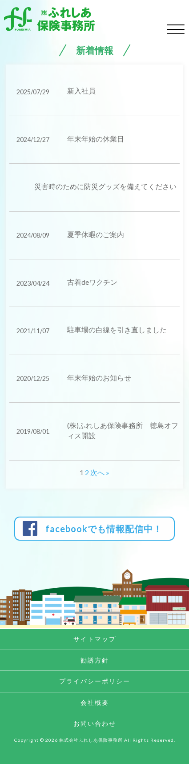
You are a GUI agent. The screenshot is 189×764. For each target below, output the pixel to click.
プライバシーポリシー (94, 681)
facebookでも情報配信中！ (103, 528)
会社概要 (94, 702)
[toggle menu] (175, 28)
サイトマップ (94, 639)
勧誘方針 (94, 660)
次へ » (99, 472)
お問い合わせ (94, 723)
